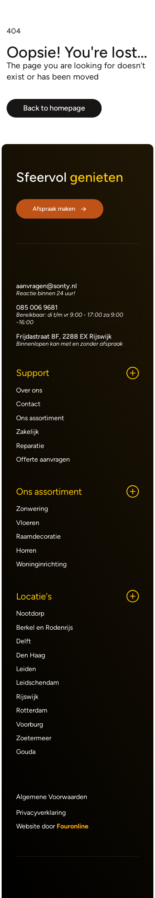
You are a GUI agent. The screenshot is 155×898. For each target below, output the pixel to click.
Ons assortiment (40, 418)
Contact (28, 404)
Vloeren (27, 523)
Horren (26, 550)
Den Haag (30, 655)
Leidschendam (37, 682)
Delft (23, 641)
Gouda (26, 752)
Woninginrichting (41, 564)
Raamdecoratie (38, 536)
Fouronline (72, 826)
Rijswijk (27, 697)
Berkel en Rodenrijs (44, 627)
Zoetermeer (33, 738)
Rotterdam (32, 710)
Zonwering (32, 509)
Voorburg (29, 724)
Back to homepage (54, 108)
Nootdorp (30, 613)
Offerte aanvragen (43, 459)
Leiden (26, 669)
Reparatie (30, 446)
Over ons (29, 390)
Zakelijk (27, 432)
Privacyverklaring (41, 812)
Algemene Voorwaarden (51, 797)
